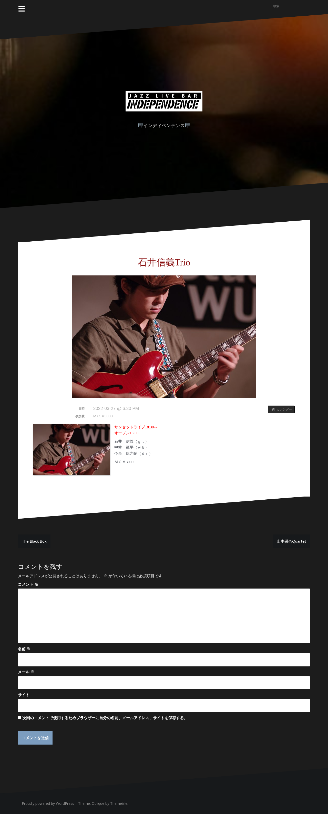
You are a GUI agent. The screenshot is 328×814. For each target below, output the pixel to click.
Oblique (98, 803)
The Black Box (34, 541)
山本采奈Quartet (291, 541)
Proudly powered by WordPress (48, 803)
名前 (24, 648)
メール (26, 671)
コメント (28, 584)
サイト (23, 694)
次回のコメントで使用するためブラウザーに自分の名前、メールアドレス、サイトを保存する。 (105, 717)
